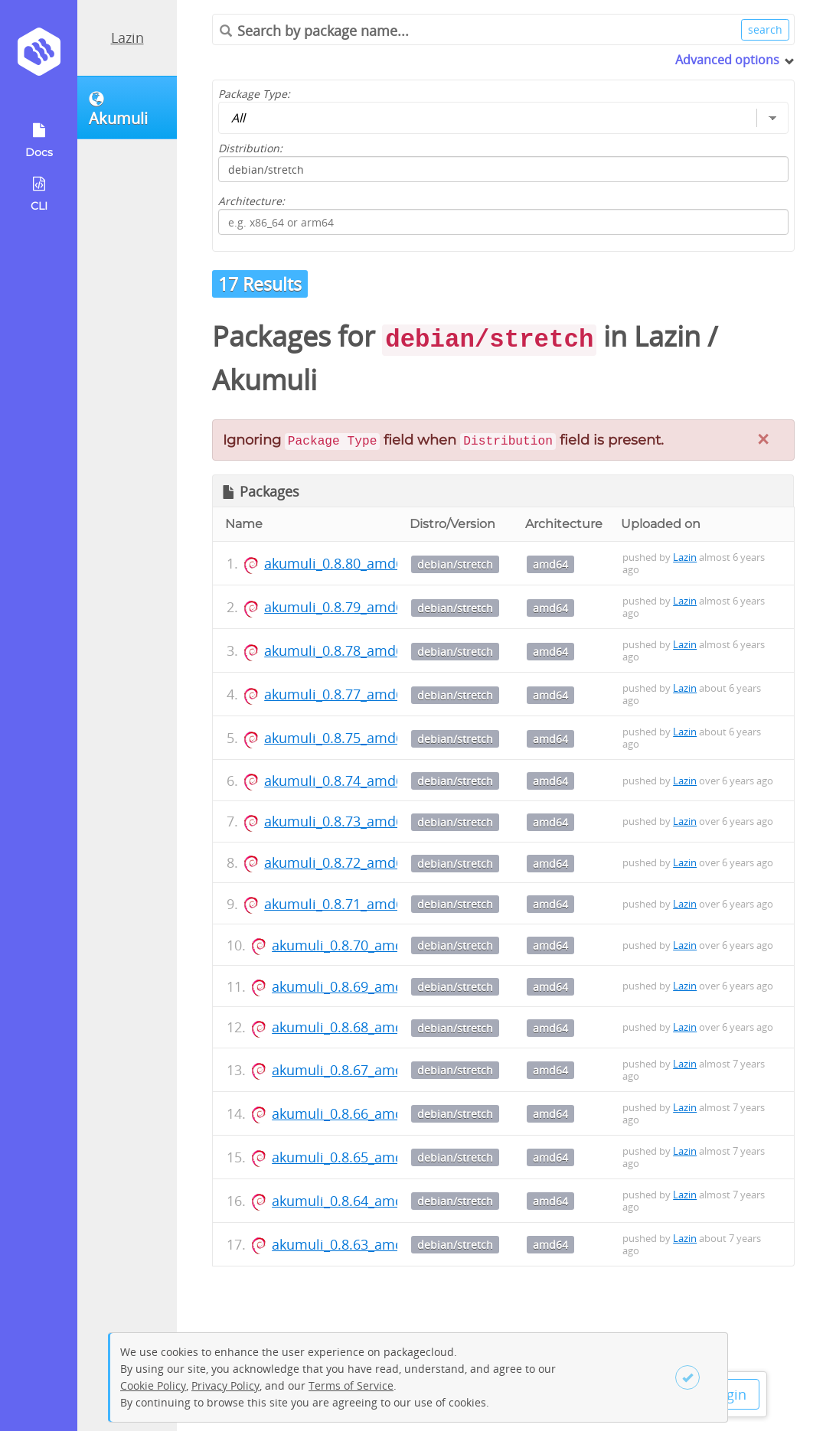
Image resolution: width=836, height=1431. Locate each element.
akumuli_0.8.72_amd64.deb (351, 862)
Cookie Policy (153, 1385)
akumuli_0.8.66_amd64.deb (359, 1113)
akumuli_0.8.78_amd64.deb (351, 650)
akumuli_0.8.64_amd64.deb (359, 1200)
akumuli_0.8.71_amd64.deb (351, 904)
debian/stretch (455, 564)
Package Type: (254, 93)
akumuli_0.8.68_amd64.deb (359, 1027)
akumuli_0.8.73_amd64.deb (351, 821)
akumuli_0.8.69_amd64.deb (359, 986)
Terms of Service (351, 1385)
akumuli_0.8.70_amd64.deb (359, 945)
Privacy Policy (225, 1385)
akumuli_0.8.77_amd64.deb (351, 694)
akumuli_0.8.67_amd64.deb (359, 1070)
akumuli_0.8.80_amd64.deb (351, 563)
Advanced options (727, 59)
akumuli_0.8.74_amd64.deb (351, 780)
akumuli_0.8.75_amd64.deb (351, 738)
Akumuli (264, 380)
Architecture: (251, 201)
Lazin (127, 37)
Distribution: (250, 148)
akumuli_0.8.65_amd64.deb (359, 1157)
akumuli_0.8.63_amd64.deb (359, 1244)
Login (728, 1394)
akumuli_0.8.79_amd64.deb (351, 607)
